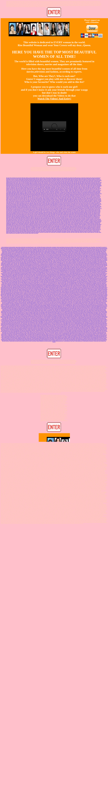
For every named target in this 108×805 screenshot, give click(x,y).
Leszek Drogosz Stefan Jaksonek (96, 301)
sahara (76, 222)
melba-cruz (62, 213)
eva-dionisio (84, 196)
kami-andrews (48, 204)
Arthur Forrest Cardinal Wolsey (96, 252)
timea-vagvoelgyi (89, 229)
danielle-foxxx (21, 192)
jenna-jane (57, 201)
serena (53, 224)
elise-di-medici (82, 195)
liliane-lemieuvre (69, 209)
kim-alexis (80, 205)
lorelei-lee (86, 210)
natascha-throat (23, 217)
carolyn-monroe (97, 186)
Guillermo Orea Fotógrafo (91, 280)
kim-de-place (8, 206)
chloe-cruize (96, 188)
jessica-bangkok (42, 202)
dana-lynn (82, 191)
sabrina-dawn (32, 222)
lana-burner (10, 208)
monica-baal (76, 215)
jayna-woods (8, 201)
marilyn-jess (27, 212)
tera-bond (92, 228)
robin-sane (81, 221)
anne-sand (79, 181)
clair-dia (38, 190)
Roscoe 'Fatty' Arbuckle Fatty (23, 323)
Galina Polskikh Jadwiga (48, 276)
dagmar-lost (67, 191)
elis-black (76, 195)
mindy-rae (95, 214)
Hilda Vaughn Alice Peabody (7, 287)
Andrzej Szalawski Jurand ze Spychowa (51, 250)
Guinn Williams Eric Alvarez (7, 281)
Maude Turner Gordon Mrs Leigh (55, 310)
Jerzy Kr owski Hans (65, 293)
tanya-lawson (43, 228)
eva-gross (87, 196)
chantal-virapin (84, 187)
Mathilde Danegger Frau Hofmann (11, 310)
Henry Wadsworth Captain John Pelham (56, 286)
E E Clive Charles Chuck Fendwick (6, 268)
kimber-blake (84, 205)
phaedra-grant (92, 219)
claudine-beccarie (82, 190)
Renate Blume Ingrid (19, 319)
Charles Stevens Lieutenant (41, 261)
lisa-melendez (30, 210)
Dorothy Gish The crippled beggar (26, 266)
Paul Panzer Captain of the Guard (63, 316)
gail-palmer (91, 197)
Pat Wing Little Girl (95, 315)
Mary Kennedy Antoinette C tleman (35, 309)
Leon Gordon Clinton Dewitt (45, 301)
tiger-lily (84, 229)
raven (72, 220)
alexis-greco (37, 178)
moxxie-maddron (48, 216)
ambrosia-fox (85, 179)
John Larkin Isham (55, 295)
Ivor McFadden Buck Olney (67, 289)
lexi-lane (50, 209)
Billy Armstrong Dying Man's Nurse (37, 255)
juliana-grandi (73, 203)
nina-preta (71, 218)
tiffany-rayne (62, 229)
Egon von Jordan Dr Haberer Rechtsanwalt (89, 269)
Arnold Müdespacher (60, 252)
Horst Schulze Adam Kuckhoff (99, 287)
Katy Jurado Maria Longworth (38, 299)
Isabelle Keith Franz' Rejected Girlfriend (56, 289)
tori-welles (48, 230)
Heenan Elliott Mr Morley (15, 284)
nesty (43, 217)
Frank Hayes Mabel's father (12, 275)
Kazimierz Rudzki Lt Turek (74, 299)
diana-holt (92, 193)
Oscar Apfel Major (34, 315)
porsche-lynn (13, 220)
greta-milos (10, 198)
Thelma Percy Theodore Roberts (36, 330)
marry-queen (69, 212)
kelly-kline (40, 205)
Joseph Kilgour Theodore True (40, 297)
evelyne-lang (11, 197)
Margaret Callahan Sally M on (73, 306)
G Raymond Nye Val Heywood (30, 276)
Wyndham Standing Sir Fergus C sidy (58, 340)
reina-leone (100, 220)
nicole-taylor (83, 217)
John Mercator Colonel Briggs (79, 295)
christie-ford (44, 189)
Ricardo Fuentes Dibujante (40, 319)
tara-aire (50, 228)
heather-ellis (45, 198)
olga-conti (91, 218)
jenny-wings (25, 202)
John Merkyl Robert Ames (88, 295)
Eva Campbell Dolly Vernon (94, 272)
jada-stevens (14, 200)
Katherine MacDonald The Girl (13, 299)
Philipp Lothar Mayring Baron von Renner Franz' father (30, 318)
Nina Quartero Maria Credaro (14, 314)
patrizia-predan (25, 219)
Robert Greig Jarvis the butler (15, 321)
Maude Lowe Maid (47, 310)
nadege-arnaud (62, 216)
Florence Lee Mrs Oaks (93, 273)
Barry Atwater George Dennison (24, 254)
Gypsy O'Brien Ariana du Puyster (102, 281)
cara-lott (28, 186)
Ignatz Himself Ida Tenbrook (85, 288)
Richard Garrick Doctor (93, 319)
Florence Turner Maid (101, 273)
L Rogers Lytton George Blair (74, 300)
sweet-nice (20, 227)
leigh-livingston (26, 209)
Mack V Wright (9, 305)
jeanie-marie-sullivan (34, 201)
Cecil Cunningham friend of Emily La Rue (95, 258)
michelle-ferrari (49, 214)
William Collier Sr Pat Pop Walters (81, 337)
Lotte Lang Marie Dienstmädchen (61, 303)
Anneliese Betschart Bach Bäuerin (49, 251)
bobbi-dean (79, 183)
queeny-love (36, 220)
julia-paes (77, 203)
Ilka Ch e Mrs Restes (94, 288)
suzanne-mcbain (93, 226)
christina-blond (57, 189)
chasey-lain (33, 188)
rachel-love (45, 220)
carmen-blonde (42, 186)
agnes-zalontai (69, 177)
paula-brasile (38, 219)
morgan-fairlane (38, 216)
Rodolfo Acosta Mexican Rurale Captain (47, 322)
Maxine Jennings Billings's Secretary (20, 311)
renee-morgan (23, 221)
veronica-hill (81, 231)
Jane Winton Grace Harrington (95, 291)
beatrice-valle (17, 183)
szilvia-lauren (69, 227)
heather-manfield (61, 198)
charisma (98, 187)
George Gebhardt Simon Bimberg (60, 277)
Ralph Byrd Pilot (56, 318)
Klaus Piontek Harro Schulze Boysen (52, 300)
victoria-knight (28, 232)
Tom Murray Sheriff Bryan (95, 331)
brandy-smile (19, 184)
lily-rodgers (85, 209)
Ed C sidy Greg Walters (49, 268)
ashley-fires (52, 182)
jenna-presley (61, 201)
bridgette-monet (49, 184)
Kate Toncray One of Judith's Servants (81, 298)
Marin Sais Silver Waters (81, 307)
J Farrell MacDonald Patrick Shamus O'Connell (79, 289)
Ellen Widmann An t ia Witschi (48, 270)
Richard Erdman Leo (86, 319)
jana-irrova (53, 200)
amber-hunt (54, 179)
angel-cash (62, 180)
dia (90, 193)
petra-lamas (82, 219)
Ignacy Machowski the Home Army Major (74, 288)
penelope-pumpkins (66, 219)
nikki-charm (21, 218)
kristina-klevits (15, 207)
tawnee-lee (70, 228)
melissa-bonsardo (72, 213)
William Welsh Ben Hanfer (45, 339)
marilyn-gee (23, 212)
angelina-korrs (96, 180)
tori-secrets (40, 230)
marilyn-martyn (31, 212)
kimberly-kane (94, 205)
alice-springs (59, 178)
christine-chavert (76, 189)
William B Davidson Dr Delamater (44, 337)
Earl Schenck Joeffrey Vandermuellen (28, 268)
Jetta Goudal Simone (91, 293)
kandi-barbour (61, 204)
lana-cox (13, 208)
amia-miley (89, 179)
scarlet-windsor (45, 224)
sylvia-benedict (32, 227)
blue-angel (71, 183)
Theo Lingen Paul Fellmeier (46, 330)
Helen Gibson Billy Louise (93, 284)
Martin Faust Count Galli (81, 308)
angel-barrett (58, 180)
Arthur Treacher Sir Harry (36, 253)
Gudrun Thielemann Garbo (82, 280)
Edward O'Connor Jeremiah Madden (42, 269)
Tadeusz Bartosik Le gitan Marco (94, 328)
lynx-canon (52, 211)
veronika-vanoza (95, 231)
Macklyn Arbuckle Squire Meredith (18, 305)
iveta (88, 199)
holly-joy (18, 199)
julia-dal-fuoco (68, 203)
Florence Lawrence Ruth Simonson (84, 273)
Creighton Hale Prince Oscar (52, 263)
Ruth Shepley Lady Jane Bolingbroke (9, 325)
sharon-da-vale (89, 224)
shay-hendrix (23, 225)
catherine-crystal (36, 187)
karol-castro (99, 204)
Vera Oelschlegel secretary (40, 333)
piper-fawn (99, 219)
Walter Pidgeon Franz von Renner (13, 335)
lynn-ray (44, 211)
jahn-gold (36, 200)
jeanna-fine (44, 201)
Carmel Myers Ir (68, 258)
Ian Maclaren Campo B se (43, 288)
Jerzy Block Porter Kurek (46, 293)
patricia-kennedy (14, 219)
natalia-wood (13, 217)
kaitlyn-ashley (39, 204)
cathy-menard (58, 187)
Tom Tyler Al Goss (103, 331)
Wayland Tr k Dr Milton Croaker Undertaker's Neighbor (72, 335)
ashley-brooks (44, 182)
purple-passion (32, 220)
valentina (25, 231)
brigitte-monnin (70, 184)
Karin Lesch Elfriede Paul (20, 298)
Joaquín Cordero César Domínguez (66, 294)
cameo (55, 185)
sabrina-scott (63, 222)
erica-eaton (42, 196)
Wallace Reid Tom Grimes (53, 334)
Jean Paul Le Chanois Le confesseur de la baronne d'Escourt (25, 293)
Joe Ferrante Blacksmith (84, 294)
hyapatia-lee (38, 199)
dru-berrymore (17, 195)
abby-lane (7, 177)
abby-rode (11, 177)
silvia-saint (94, 225)
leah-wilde (8, 209)
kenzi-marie (60, 205)
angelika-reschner (85, 180)
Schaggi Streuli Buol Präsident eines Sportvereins (38, 326)
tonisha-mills (32, 230)
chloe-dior (99, 188)
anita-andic (26, 181)
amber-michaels (67, 179)
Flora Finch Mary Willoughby (41, 273)
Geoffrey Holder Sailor (72, 276)
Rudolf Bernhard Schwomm (81, 323)
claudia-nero (67, 190)
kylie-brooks (56, 207)
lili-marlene (74, 209)
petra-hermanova (78, 219)
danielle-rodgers (27, 192)
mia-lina (32, 214)
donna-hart (84, 194)
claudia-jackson (50, 190)
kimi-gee (16, 206)
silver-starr (87, 225)
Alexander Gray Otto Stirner (58, 248)
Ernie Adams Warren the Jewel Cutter (19, 272)
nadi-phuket (85, 216)
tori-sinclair (44, 230)
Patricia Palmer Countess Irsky (9, 316)
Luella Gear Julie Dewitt (55, 304)
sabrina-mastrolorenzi (53, 222)
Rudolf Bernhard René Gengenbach (92, 323)
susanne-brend (80, 226)
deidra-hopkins (97, 192)
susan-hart (76, 226)
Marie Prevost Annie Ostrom (72, 307)
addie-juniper (23, 177)
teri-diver (16, 229)
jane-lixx (77, 200)
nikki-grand (25, 218)
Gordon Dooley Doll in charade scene (15, 280)
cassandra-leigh (12, 187)
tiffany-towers (76, 229)
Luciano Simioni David (23, 304)
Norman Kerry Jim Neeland (56, 314)
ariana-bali (28, 182)
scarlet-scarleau (40, 224)
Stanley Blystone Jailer (71, 327)
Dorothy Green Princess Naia (36, 266)
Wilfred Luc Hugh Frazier (69, 336)
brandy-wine (24, 184)
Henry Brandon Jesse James (6, 286)
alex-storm (48, 178)
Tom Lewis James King (60, 331)
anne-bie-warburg (67, 181)
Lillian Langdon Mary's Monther (59, 302)
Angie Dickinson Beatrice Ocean (63, 250)
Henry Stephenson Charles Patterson (35, 286)
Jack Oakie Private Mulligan (93, 290)
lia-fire (61, 209)
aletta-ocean (94, 177)
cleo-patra (94, 190)
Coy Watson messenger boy (43, 263)
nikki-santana (45, 218)
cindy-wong (29, 190)
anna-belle (42, 181)
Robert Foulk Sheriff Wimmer (95, 320)
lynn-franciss (37, 211)
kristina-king (11, 207)
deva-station (74, 193)
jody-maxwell (17, 203)
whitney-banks (77, 232)
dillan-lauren (37, 194)
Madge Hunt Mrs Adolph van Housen (73, 305)
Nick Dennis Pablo (80, 313)
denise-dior (48, 193)
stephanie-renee (45, 226)
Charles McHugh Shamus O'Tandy (61, 260)
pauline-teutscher (60, 219)
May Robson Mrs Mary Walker (38, 311)
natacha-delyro (8, 217)
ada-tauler (19, 177)
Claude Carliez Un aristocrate (6, 262)
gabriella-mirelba (77, 197)
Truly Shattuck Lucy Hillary (22, 332)
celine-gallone (71, 187)
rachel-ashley (40, 220)
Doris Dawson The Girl (94, 265)
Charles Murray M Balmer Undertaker (73, 260)
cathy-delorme (53, 187)
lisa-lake (26, 210)
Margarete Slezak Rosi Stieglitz (7, 307)
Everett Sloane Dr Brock (9, 273)
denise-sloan (52, 193)
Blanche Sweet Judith (89, 255)
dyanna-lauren (25, 195)
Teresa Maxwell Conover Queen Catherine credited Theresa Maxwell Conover (94, 329)
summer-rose (59, 226)
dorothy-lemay (97, 194)
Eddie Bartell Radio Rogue (67, 268)
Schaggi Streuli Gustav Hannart (51, 326)
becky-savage (22, 183)
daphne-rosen (43, 192)
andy (43, 180)
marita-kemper (55, 212)
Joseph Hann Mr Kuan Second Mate (30, 297)
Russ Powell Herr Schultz (38, 324)
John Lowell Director (71, 295)
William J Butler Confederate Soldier (58, 338)
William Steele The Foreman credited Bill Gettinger (33, 339)
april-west (20, 182)
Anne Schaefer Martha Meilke (30, 251)
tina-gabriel (9, 230)
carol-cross (66, 186)
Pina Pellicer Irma (42, 318)
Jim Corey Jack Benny (98, 293)
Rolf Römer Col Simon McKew (90, 322)
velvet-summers (64, 231)
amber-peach (73, 179)
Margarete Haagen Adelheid (95, 306)
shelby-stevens (44, 225)
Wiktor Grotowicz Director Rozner (51, 336)
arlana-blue (35, 182)
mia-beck (29, 214)
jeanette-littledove (27, 201)
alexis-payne (42, 178)
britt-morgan (92, 184)
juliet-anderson (14, 204)
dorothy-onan (8, 195)
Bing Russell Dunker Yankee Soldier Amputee (78, 255)
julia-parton (81, 203)
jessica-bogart (47, 202)
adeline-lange (38, 177)
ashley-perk (73, 182)
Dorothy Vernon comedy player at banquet (77, 266)
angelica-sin (80, 180)
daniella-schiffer (14, 192)
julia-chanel (64, 203)
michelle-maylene (65, 214)
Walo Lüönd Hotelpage (61, 334)
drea (11, 195)
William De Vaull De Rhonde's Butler (93, 337)
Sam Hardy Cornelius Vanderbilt (77, 325)
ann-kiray (92, 181)
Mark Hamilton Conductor (50, 308)
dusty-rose (21, 195)
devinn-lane (84, 193)
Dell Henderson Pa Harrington (62, 264)
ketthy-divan (68, 205)
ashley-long (60, 182)
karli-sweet (90, 204)
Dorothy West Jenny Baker (88, 266)
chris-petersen (24, 189)
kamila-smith (52, 204)
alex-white (51, 178)
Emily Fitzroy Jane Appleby (51, 271)
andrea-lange (37, 180)
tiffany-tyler (80, 229)
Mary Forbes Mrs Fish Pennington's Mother (14, 309)
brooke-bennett (98, 184)
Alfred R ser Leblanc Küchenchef (11, 249)
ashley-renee (77, 182)
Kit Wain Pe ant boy (17, 300)
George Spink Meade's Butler (65, 278)
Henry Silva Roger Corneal (25, 286)
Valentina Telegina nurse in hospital (21, 333)
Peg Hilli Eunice (16, 317)
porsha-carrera (17, 220)
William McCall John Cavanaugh (88, 338)
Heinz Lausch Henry (58, 284)
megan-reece (45, 213)
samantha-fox (87, 222)
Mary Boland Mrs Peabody (97, 308)
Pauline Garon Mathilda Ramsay (102, 316)
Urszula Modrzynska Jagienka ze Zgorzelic (9, 333)
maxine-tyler (24, 213)
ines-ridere (53, 199)
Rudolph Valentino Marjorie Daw (14, 324)
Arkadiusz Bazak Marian (34, 252)
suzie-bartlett (8, 227)
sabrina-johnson (41, 222)
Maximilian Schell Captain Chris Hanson (7, 311)
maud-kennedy (13, 213)
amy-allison (97, 179)
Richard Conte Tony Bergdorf (67, 319)
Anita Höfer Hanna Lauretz (82, 250)
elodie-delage (93, 195)
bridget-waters (60, 184)
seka (48, 224)
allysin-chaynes (97, 178)
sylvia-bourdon (38, 227)
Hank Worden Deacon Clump (48, 282)
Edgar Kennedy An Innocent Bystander (87, 268)
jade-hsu (20, 200)
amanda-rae (41, 179)
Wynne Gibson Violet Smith (68, 340)
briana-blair (40, 184)
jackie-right (96, 199)
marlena (59, 212)
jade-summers (28, 200)
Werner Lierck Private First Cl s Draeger (22, 336)
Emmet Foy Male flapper (61, 271)
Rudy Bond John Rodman (23, 324)
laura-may (47, 208)
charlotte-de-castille (23, 188)
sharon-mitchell (98, 224)
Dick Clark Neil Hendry (91, 264)
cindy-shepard (24, 190)
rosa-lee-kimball (90, 221)
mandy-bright (87, 211)
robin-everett (78, 221)
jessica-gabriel (62, 202)
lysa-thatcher (56, 211)
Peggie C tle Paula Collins (23, 317)
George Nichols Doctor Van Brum (36, 278)
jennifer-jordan (81, 201)
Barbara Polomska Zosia (102, 253)
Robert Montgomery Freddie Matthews (59, 321)
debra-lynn (93, 192)
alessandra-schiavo (89, 177)
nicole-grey (66, 217)
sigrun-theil (83, 225)
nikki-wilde (53, 218)
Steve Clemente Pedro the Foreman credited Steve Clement (11, 328)
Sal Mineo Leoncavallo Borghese (42, 325)
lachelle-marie (79, 207)
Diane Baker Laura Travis (82, 264)
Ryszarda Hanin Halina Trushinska (31, 325)
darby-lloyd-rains (48, 192)
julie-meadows (96, 203)
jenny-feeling (17, 202)
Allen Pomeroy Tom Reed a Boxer (73, 249)
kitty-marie (58, 206)
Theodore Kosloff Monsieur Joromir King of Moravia (59, 330)
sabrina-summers (68, 222)
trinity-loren (87, 230)
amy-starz (13, 180)
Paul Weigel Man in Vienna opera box (83, 316)
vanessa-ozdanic (54, 231)
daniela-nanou (90, 191)
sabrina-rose (59, 222)
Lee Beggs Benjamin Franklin (5, 301)
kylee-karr (48, 207)
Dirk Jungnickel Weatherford (27, 265)
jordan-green (40, 203)
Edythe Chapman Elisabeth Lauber (62, 269)
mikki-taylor (87, 214)
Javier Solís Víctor (30, 292)
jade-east (17, 200)
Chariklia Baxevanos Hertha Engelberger (21, 259)
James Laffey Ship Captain (40, 291)
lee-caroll (22, 209)
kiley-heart (76, 205)
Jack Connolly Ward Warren (50, 290)
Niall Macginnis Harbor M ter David (70, 313)
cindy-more (20, 190)
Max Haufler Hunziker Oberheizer (92, 310)
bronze (95, 184)
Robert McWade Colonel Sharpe (33, 321)
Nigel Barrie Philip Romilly (96, 313)
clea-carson (86, 190)
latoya (34, 208)
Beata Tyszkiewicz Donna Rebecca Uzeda (77, 254)
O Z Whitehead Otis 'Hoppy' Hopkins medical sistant (82, 314)
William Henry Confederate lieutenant (33, 338)
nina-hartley (67, 218)
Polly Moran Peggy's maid (49, 318)
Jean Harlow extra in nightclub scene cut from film (41, 292)
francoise (65, 197)
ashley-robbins (81, 182)
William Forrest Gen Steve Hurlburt (11, 338)
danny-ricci (31, 192)
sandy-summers (61, 223)
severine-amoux (60, 224)
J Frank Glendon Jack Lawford (92, 289)
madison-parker (65, 211)
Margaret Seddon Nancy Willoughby (84, 306)
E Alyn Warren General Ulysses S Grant (100, 267)
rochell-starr (86, 221)
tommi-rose (28, 230)
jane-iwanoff (70, 200)
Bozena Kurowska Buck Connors (101, 256)
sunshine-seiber (72, 226)
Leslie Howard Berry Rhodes (77, 301)
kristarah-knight (91, 206)
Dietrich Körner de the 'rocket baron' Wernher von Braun (13, 265)
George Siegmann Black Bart (55, 278)
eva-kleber (91, 196)
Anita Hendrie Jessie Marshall (73, 250)
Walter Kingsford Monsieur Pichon (90, 334)
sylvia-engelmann (47, 227)
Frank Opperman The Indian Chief (51, 275)
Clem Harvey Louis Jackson (44, 262)
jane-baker (61, 200)
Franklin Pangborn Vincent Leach (96, 275)
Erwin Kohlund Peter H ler (41, 272)
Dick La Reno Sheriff (98, 264)
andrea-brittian (32, 180)
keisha (11, 205)
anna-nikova (49, 181)
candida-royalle (89, 185)
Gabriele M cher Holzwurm (39, 276)
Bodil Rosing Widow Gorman (43, 256)
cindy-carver (11, 190)
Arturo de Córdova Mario (64, 253)
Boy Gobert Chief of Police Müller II (83, 256)
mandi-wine (82, 211)
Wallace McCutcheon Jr (45, 334)
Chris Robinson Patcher (95, 261)
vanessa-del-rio (43, 231)
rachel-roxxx (52, 220)
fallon (28, 197)
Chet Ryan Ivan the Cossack (66, 261)
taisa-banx (78, 227)
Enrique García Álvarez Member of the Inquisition (73, 271)
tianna (44, 229)
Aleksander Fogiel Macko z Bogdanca (15, 248)
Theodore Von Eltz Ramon (72, 330)
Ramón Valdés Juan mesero (99, 318)
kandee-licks (57, 204)
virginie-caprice (52, 232)
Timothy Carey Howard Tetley (34, 331)
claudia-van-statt (71, 190)
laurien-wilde (87, 208)
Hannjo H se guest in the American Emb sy (60, 282)
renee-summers (32, 221)
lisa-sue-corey (35, 210)
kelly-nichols (44, 205)
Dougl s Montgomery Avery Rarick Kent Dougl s (56, 267)
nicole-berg (53, 217)
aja (80, 177)
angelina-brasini (91, 180)
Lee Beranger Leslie (14, 301)
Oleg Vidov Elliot (93, 314)
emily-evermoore (16, 196)
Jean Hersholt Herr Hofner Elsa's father (56, 292)
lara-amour (20, 208)
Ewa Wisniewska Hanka (24, 273)
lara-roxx (23, 208)
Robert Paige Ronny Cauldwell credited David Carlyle (74, 321)
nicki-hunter (46, 217)
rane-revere (69, 220)
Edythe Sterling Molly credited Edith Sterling (75, 269)
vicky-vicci (15, 232)
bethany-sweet (41, 183)
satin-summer (26, 224)
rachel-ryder (60, 220)
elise (78, 195)
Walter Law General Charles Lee (101, 334)
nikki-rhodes (41, 218)
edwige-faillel (42, 195)
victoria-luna (33, 232)
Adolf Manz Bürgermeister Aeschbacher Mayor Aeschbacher (46, 247)
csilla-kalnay (30, 191)
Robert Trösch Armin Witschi (95, 321)
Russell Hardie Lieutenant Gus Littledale (49, 324)
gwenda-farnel (19, 198)
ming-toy (98, 214)
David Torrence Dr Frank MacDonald (26, 264)
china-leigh (87, 188)
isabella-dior (61, 199)
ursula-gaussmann (12, 231)
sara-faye (72, 223)
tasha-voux (53, 228)
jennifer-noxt (91, 201)
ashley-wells (91, 182)
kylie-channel (60, 207)
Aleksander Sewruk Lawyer (25, 248)
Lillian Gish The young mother (49, 302)
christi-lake (48, 189)
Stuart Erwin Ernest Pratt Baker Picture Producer (41, 328)
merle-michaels (21, 214)
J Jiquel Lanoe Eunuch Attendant (6, 290)
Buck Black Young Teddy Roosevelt (36, 257)
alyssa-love (12, 179)
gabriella (73, 197)
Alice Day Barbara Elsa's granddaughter (30, 249)
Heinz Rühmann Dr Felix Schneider (67, 284)
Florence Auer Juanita (49, 273)
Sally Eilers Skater (51, 325)
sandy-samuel (53, 223)
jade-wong (32, 200)
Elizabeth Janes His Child (39, 270)
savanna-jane (35, 224)
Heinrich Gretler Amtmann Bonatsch (25, 284)
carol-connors (62, 186)
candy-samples (20, 186)
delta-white (30, 193)
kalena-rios (43, 204)
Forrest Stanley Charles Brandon (12, 274)
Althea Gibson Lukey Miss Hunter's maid (86, 249)
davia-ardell (61, 192)
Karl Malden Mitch (49, 298)
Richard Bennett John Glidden (49, 319)
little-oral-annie (43, 210)
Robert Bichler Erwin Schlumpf (38, 320)
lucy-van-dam (28, 211)
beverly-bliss (46, 183)
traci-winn (63, 230)
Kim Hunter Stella (11, 300)
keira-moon (8, 205)
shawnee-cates (18, 225)
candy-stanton (25, 186)
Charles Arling (30, 259)
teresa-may (8, 229)
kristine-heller (25, 207)
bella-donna (37, 183)
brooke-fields (8, 185)
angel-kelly (11, 181)
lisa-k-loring (23, 210)
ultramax (7, 231)
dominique (67, 194)
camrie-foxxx (78, 185)
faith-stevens (25, 197)
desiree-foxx (62, 193)
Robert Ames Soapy (29, 320)
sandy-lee (40, 223)
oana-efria (74, 218)
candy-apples (8, 186)
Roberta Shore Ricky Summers (19, 322)
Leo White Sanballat (30, 301)
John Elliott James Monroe (39, 295)
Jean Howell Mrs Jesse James (67, 292)
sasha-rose (17, 224)
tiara (46, 229)
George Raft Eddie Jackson (46, 278)
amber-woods (81, 179)
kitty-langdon (50, 206)
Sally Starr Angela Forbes (58, 325)
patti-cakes (30, 219)
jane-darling (65, 200)
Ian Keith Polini (36, 288)
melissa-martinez (88, 213)
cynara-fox (37, 191)
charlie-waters (17, 188)
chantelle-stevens (94, 187)
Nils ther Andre (7, 314)
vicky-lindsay (11, 232)
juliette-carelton (23, 204)
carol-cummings (70, 186)
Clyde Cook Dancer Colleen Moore (71, 262)
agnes (62, 177)
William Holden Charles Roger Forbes (45, 338)
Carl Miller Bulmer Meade (37, 258)
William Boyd (52, 337)
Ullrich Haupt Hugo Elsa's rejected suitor (89, 332)
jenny (14, 202)
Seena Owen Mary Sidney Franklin (78, 326)
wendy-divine (72, 232)
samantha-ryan (92, 222)
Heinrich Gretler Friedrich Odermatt (37, 284)
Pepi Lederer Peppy (39, 317)
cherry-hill (65, 188)
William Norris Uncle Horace (98, 338)
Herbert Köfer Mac (85, 286)
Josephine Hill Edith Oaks (82, 297)
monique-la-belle (33, 216)
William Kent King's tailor (68, 338)
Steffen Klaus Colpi (78, 327)
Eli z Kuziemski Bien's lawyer (14, 270)
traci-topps (59, 230)
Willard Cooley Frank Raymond (95, 336)
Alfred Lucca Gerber (74, 248)
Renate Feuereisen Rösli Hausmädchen (29, 319)
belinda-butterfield (32, 183)
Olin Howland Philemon (100, 314)
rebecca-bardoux (81, 220)
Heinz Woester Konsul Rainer (78, 284)
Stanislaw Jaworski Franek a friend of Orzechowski (59, 327)
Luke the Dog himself (76, 304)
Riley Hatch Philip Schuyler (12, 320)
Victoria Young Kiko (88, 333)
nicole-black (62, 217)
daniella (10, 192)
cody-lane (97, 190)
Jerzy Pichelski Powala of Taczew (74, 293)
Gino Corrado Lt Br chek (76, 279)
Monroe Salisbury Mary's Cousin (59, 312)
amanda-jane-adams (36, 179)
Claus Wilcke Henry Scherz (35, 262)
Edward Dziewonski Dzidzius (16, 269)
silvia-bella (91, 225)
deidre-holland (8, 193)
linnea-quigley (10, 210)
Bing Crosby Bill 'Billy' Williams (65, 255)
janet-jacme (81, 200)
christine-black (71, 189)
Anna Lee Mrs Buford (96, 250)
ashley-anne (40, 182)
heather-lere (53, 198)
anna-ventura (58, 181)
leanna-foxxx (19, 209)
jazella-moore (12, 201)
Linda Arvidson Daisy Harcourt (93, 302)
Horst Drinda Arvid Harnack (82, 287)
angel (45, 180)
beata (9, 183)
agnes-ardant (65, 177)
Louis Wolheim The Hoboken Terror (79, 303)
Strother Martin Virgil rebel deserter (27, 328)
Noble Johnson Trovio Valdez (31, 314)
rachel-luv (48, 220)
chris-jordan (20, 189)
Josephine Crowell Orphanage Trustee (71, 297)
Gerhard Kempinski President (6, 279)
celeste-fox (66, 187)
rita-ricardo (56, 221)
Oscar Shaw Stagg (40, 315)
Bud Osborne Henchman (53, 257)
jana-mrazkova (57, 200)
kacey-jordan (29, 204)
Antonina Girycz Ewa (11, 252)
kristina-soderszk (20, 207)
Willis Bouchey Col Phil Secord (55, 339)
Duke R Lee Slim (91, 267)
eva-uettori (97, 196)
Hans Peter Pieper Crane (100, 282)
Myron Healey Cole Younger (98, 312)
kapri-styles (65, 204)
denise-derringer (43, 193)
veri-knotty (68, 231)
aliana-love (55, 178)
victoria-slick (42, 232)
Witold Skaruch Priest (4, 340)
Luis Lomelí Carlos (62, 304)
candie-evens (94, 185)
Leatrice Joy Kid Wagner (103, 300)
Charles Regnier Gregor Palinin (102, 260)
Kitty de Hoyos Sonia (33, 300)
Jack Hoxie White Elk (64, 290)
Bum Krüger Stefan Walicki (82, 257)
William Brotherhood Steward (59, 337)
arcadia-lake (24, 182)
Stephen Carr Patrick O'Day (86, 327)
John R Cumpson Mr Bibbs (19, 296)
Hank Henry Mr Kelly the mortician (29, 282)
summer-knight (54, 226)
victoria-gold (24, 232)
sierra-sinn (76, 225)
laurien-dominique (82, 208)
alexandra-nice (98, 177)
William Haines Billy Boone (22, 338)
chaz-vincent (43, 188)
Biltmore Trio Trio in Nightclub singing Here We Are (51, 255)
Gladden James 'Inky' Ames (85, 279)
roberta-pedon (65, 221)
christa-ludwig (39, 189)
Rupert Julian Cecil (31, 324)
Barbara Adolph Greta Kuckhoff (80, 253)
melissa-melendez (94, 213)
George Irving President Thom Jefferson (90, 277)
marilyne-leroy (18, 212)
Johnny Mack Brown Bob (66, 296)
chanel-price (80, 187)
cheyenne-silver (80, 188)
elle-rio (89, 195)
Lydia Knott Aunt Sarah (83, 304)
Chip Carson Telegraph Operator (86, 261)
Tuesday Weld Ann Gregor (31, 332)
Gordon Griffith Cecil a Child (26, 280)
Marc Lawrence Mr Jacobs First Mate (25, 306)
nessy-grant (40, 217)
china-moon (91, 188)
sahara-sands (79, 222)
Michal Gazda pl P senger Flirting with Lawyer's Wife (89, 311)
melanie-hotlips (53, 213)
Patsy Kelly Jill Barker (17, 316)
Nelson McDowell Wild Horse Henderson (57, 313)
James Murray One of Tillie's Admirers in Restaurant (60, 291)
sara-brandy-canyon (67, 223)
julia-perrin (85, 203)
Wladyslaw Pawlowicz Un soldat (14, 340)
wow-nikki (96, 232)
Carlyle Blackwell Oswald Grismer (60, 258)
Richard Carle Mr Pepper (58, 319)
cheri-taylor (61, 188)
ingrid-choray (57, 199)
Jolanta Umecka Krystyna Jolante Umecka (77, 296)
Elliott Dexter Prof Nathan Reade (59, 270)
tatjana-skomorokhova (64, 228)
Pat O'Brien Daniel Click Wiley (87, 315)
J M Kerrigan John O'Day (42, 290)
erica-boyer (38, 196)
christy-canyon (92, 189)
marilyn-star (36, 212)
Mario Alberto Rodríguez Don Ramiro (98, 307)
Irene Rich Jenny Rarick (29, 289)
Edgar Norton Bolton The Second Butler (100, 268)
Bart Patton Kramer (33, 254)
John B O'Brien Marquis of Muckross (13, 295)
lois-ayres (63, 210)
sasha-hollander (8, 224)
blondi (69, 183)
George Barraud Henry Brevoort (81, 276)
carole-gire (80, 186)
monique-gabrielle (27, 216)
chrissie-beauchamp (30, 189)
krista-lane (77, 206)
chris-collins (16, 189)
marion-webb (46, 212)
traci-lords (56, 230)
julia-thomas (92, 203)
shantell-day (85, 224)
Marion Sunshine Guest (23, 308)
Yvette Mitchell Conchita (85, 340)
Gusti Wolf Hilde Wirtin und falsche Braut (68, 281)
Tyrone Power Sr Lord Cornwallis (63, 332)
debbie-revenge (75, 192)
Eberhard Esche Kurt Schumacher (39, 268)
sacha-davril (73, 222)
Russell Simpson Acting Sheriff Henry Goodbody (76, 324)
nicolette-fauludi (88, 217)
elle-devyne (86, 195)
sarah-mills (89, 223)
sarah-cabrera (80, 223)
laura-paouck (56, 208)
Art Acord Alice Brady (68, 252)
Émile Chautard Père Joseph (42, 271)
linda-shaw (93, 209)
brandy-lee (15, 184)
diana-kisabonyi (96, 193)
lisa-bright (14, 210)
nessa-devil (36, 217)
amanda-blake (26, 179)
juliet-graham (19, 204)
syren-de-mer (57, 227)
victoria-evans (19, 232)
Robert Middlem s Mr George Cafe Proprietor (45, 321)
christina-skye (66, 189)
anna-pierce (53, 181)
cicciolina (96, 189)
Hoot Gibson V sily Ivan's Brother (64, 287)
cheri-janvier (58, 188)
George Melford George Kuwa (18, 278)
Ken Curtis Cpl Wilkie (101, 299)
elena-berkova (56, 195)
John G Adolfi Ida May (48, 295)
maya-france (32, 213)
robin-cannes (73, 221)
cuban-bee (33, 191)
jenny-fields (21, 202)
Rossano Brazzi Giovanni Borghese (44, 323)
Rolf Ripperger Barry (81, 322)
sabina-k (21, 222)
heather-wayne (77, 198)
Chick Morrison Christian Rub (76, 261)
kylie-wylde (68, 207)
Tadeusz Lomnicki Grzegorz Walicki (46, 329)
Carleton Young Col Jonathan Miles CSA (47, 258)
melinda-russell (66, 213)
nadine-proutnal (75, 216)
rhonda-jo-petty (41, 221)
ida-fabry (41, 199)
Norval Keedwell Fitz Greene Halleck (67, 314)
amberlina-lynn (58, 179)
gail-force (87, 197)
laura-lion (44, 208)
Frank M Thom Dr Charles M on (30, 275)
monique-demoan (21, 216)
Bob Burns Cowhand (96, 255)
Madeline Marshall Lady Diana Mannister (50, 305)
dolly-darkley (63, 194)
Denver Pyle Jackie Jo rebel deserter (72, 264)
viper (49, 232)
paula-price (50, 219)
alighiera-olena (80, 178)
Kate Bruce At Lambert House (64, 298)
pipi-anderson (8, 220)
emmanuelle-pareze (30, 196)
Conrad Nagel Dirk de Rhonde (82, 262)
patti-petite (33, 219)
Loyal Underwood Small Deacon (14, 304)
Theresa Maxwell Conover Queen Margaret (84, 330)
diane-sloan (24, 194)
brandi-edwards (95, 183)
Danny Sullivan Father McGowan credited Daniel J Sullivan (83, 263)
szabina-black (64, 227)
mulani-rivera (54, 216)
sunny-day (63, 226)
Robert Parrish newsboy (87, 321)
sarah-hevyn (85, 223)
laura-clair (37, 208)
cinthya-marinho (33, 190)
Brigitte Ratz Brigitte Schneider (25, 257)
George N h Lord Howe (27, 278)
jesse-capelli (38, 202)
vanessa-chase (38, 231)
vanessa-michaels (48, 231)
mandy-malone (91, 211)
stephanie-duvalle (35, 226)
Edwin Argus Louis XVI (52, 269)
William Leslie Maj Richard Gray (77, 338)
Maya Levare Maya (52, 311)
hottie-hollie (34, 199)
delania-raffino (13, 193)
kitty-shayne (62, 206)
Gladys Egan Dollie (93, 279)
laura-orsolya (51, 208)
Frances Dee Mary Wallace (31, 274)
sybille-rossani (28, 227)
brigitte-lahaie (65, 184)
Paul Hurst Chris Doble (42, 316)
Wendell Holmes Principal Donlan (99, 335)
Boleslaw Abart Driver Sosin (72, 256)
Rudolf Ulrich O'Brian (4, 324)
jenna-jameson (53, 201)
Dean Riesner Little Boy (53, 264)
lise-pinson (39, 210)
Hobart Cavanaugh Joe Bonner (43, 287)
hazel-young (36, 198)
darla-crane (53, 192)
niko (56, 218)
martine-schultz (79, 212)
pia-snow (95, 219)
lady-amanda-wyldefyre (89, 207)
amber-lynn (63, 179)
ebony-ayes (29, 195)
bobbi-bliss (75, 183)
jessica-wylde (79, 202)
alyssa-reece (17, 179)
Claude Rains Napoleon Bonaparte (25, 262)
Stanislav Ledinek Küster (23, 327)
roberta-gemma (60, 221)
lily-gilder (77, 209)
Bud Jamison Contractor (45, 257)
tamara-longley (89, 227)
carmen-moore (53, 186)
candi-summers (99, 185)
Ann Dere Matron (90, 250)
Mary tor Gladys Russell (89, 308)
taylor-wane (81, 228)
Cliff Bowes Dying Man (53, 262)
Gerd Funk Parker (92, 278)
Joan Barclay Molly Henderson (48, 294)
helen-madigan (86, 198)
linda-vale (96, 209)
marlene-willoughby (63, 212)
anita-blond (30, 181)
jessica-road (75, 202)
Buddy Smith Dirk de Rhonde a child (72, 257)
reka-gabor (8, 221)
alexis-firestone (32, 178)
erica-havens (46, 196)
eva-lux (94, 196)
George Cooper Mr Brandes (10, 277)
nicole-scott (79, 217)
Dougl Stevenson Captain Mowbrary (32, 267)
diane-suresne (29, 194)
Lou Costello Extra (70, 303)
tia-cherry (41, 229)
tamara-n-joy (94, 227)
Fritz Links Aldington (6, 276)
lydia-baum (33, 211)
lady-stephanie (95, 207)
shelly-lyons (53, 225)
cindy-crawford (15, 190)
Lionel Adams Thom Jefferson (10, 303)
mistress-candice (46, 215)
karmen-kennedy (94, 204)
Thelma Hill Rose (28, 330)
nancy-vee (98, 216)
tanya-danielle (31, 228)
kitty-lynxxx (54, 206)
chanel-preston (75, 187)
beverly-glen (51, 183)
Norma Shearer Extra (39, 314)
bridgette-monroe (55, 184)
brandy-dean (11, 184)
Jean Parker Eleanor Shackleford (77, 292)
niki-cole (10, 218)
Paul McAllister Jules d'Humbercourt (52, 316)
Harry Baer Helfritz (23, 283)
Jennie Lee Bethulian (38, 293)
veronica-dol (73, 231)
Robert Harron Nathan (23, 321)
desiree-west (70, 193)
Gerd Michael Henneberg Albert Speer (101, 278)
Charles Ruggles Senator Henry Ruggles (30, 261)
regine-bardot (91, 220)
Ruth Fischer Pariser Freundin (97, 324)
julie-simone (10, 204)
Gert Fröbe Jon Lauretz (21, 279)
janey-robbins (85, 200)
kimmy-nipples (31, 206)
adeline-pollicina (42, 177)
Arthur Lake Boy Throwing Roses (17, 253)
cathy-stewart (63, 187)
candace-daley (83, 185)
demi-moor (34, 193)
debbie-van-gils (80, 192)
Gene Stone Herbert (65, 276)
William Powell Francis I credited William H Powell (16, 339)
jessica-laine (67, 202)
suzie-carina (12, 227)
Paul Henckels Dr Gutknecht (33, 316)
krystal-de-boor (40, 207)
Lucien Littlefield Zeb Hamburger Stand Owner (35, 304)
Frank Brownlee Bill (78, 274)
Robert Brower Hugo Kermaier (67, 320)
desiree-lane (66, 193)
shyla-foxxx (69, 225)
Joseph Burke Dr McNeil (103, 296)
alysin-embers (8, 179)
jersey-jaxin (29, 202)
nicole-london (70, 217)
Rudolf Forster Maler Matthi (102, 323)
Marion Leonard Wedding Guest (14, 308)
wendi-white (68, 232)
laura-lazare (41, 208)
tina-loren (13, 230)
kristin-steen (30, 207)
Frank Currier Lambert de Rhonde (96, 274)
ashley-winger (95, 182)
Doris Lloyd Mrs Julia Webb (102, 265)
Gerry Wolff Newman (14, 279)
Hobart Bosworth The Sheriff (33, 287)
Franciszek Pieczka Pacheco (70, 274)
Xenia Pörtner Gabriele (77, 340)
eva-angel (80, 196)
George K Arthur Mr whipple (101, 277)
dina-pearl (48, 194)
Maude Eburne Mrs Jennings (39, 310)
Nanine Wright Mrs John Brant (12, 313)
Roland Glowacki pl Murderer (73, 322)
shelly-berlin (49, 225)
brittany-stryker (83, 184)
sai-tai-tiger (83, 222)
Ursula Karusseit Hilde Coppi (101, 332)
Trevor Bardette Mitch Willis (13, 332)
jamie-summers (48, 200)
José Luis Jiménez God (95, 296)
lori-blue (7, 211)
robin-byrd (69, 221)
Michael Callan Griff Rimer (60, 311)
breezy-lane (32, 184)
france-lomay (57, 197)
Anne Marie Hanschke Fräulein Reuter (85, 251)
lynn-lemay (41, 211)
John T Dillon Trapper (27, 296)
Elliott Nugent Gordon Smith (68, 270)
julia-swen (88, 203)
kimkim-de (19, 206)
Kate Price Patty (71, 298)
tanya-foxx (39, 228)
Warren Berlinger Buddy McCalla (46, 335)
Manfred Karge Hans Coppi (14, 306)
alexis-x (45, 178)
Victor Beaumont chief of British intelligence (69, 333)
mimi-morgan (91, 214)
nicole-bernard (58, 217)
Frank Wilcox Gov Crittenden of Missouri (83, 275)
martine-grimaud (74, 212)
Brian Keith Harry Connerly (14, 257)
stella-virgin (30, 226)
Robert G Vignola (103, 320)
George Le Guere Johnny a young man (7, 278)
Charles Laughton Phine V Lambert (50, 260)
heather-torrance (72, 198)
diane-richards (20, 194)
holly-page (22, 199)
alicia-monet (68, 178)
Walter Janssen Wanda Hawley (80, 334)
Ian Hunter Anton (30, 288)
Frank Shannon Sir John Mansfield (71, 275)
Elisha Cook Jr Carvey (31, 270)
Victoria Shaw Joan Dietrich (80, 333)
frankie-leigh (69, 197)
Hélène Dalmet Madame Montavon (54, 285)
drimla (13, 195)
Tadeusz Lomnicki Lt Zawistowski (58, 329)
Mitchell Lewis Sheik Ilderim (40, 312)
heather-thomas (66, 198)
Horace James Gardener (74, 287)
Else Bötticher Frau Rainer (96, 270)
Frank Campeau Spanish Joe (86, 274)
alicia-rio (72, 178)
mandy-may (96, 211)
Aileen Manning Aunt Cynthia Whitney (89, 247)
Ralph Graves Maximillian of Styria (72, 318)
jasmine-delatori (89, 200)
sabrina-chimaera (27, 222)
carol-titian (88, 186)
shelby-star (40, 225)
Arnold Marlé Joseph (54, 252)
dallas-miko (75, 191)
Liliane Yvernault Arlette (22, 302)
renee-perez (28, 221)
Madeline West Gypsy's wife (62, 305)
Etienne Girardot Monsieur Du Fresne (58, 272)
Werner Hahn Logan (13, 336)
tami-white (8, 228)
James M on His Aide (48, 291)
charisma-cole (8, 188)
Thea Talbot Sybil (22, 330)
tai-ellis (72, 227)
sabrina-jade (37, 222)
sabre (23, 222)
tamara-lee (85, 227)
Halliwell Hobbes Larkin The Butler (17, 282)
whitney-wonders (87, 232)
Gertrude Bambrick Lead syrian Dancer (32, 279)
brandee (92, 183)
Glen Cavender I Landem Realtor (101, 279)
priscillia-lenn (27, 220)
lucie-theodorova (23, 211)
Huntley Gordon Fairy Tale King (22, 288)
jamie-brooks (40, 200)
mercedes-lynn (16, 214)
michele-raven (40, 214)
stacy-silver (10, 226)
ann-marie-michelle (97, 181)
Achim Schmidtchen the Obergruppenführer (8, 247)
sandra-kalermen (32, 223)
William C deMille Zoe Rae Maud (69, 337)
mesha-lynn (26, 214)
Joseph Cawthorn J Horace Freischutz (7, 297)
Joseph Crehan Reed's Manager (19, 297)
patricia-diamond (9, 219)
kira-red (42, 206)
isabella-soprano (66, 199)
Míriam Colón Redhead (17, 312)
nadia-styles (66, 216)
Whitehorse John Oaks (42, 336)
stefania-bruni (25, 226)
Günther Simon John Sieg (17, 281)
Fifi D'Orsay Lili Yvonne (32, 273)
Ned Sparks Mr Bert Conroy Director (45, 313)
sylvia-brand (43, 227)
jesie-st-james (33, 202)
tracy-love (70, 230)
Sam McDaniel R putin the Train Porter (88, 325)
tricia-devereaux (79, 230)
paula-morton (46, 219)
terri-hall (26, 229)
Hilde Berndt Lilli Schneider (17, 287)
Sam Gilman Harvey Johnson (66, 325)
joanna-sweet (13, 203)
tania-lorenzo (23, 228)
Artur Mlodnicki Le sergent (55, 253)
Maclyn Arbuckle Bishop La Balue (29, 305)
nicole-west (92, 217)
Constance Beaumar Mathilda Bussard (93, 262)
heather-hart (49, 198)
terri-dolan (23, 229)
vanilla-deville (59, 231)
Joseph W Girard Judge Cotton (60, 297)
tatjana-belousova (58, 228)
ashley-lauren (56, 182)
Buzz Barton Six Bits (103, 257)
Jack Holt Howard (58, 290)
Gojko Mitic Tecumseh (5, 280)
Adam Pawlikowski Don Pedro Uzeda (22, 247)
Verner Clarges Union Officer (49, 333)
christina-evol (62, 189)
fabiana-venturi (20, 197)
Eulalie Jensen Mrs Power (76, 272)
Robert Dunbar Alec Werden (86, 320)
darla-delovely (57, 192)
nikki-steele (49, 218)
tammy (11, 228)
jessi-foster (83, 202)
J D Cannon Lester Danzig (33, 290)
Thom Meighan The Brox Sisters (8, 331)
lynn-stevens (48, 211)
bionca (59, 183)
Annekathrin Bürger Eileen (40, 251)
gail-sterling (95, 197)
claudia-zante (76, 190)
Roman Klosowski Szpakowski (6, 323)
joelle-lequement (22, 203)
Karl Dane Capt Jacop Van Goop (29, 298)
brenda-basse (36, 184)
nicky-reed (50, 217)
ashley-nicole (69, 182)
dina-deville (41, 194)
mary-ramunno (94, 212)
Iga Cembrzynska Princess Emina (52, 288)
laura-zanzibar (60, 208)
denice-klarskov (38, 193)
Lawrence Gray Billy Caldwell (94, 300)
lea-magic (11, 209)
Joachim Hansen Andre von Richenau (37, 294)
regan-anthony (86, 220)
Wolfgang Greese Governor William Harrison (37, 340)
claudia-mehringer (62, 190)
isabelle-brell (75, 199)
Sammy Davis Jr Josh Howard (100, 325)
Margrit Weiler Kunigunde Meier (43, 307)
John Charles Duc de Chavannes (24, 295)
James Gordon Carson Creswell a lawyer (18, 291)
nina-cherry (59, 218)
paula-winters (55, 219)
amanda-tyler (50, 179)
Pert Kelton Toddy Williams (57, 317)
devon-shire (88, 193)
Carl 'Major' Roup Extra (29, 258)
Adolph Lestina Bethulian (60, 247)
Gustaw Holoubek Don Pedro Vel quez (55, 281)
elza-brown (8, 196)
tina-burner (97, 229)
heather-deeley (40, 198)
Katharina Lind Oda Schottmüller (92, 298)
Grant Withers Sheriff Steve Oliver (49, 280)
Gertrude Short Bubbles (50, 279)
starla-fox (17, 226)
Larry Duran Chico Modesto (84, 300)
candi (86, 185)
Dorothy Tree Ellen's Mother (65, 266)
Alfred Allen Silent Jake (67, 248)
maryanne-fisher (84, 212)
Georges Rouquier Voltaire (84, 278)
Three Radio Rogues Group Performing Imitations (21, 331)
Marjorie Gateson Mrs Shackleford (32, 308)
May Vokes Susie (46, 311)
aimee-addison (74, 177)
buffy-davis (27, 185)
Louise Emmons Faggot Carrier (99, 303)
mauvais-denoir (18, 213)
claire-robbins (41, 190)
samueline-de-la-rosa (15, 223)
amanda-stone (46, 179)
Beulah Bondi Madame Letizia (11, 255)
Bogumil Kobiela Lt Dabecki (52, 256)
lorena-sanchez (94, 210)
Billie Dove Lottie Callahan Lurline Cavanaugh (23, 255)
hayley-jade (32, 198)
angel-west (18, 181)
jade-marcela (24, 200)
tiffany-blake (49, 229)
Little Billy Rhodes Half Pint (31, 303)
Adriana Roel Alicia (80, 247)
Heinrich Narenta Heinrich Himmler (49, 284)
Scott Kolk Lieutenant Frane (60, 326)
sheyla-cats (61, 225)
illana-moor (49, 199)
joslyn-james (60, 203)
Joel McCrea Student (100, 294)
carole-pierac (84, 186)
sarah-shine (92, 223)
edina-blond (33, 195)
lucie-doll (19, 211)
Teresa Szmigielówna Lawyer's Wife (7, 330)
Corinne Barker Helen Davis (24, 263)
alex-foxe (19, 178)
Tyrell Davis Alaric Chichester (53, 332)
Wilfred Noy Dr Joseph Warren (78, 336)
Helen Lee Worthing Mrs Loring (9, 285)
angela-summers (53, 180)
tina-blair (94, 229)
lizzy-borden (55, 210)
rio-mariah (52, 221)
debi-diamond (85, 192)
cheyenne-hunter (74, 188)
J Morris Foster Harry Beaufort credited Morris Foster (20, 290)
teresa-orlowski (12, 229)
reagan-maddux (75, 220)
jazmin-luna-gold (18, 201)
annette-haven (83, 181)
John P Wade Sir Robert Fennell (98, 295)
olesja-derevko (83, 218)
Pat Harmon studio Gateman (77, 315)
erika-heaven (65, 196)
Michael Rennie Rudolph (76, 311)
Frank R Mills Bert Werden (61, 275)
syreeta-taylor (53, 227)
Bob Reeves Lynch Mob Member (9, 256)
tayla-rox (77, 228)
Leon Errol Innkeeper (37, 301)
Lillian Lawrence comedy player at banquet (72, 302)
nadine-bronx (71, 216)
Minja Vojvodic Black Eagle (9, 312)
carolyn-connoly (92, 186)
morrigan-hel (44, 216)
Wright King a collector (48, 340)
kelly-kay (36, 205)
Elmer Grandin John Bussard (78, 270)
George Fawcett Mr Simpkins (27, 277)
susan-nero (84, 226)
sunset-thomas (67, 226)
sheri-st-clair (57, 225)
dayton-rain (65, 192)
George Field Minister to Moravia (37, 277)
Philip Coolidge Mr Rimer (16, 318)
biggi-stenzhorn (55, 183)
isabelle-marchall (80, 199)
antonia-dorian (8, 182)
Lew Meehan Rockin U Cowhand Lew (12, 302)
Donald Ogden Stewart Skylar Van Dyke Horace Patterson (73, 265)
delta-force (26, 193)
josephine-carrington (54, 203)
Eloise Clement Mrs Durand (87, 270)
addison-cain (28, 177)
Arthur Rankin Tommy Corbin (27, 253)
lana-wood (16, 208)
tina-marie (16, 230)
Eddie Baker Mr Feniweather (57, 268)
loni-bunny (75, 210)
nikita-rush (17, 218)
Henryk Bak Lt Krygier (67, 286)
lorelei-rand (90, 210)
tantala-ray (27, 228)
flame (43, 197)
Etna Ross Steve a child (68, 272)
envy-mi (35, 196)
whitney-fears (82, 232)
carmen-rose (58, 186)
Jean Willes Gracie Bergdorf (86, 292)
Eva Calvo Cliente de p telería (85, 272)
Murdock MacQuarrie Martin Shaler (79, 312)
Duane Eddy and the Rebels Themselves (81, 267)
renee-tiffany (37, 221)
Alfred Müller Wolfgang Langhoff (83, 248)
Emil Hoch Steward (22, 271)
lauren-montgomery (75, 208)
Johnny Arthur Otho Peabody (47, 296)
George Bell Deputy (90, 276)
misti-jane (41, 215)
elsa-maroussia (97, 195)
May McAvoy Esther (29, 311)
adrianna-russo (58, 177)
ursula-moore (17, 231)
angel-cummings (70, 180)
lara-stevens (27, 208)
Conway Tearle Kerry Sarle (15, 263)
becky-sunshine (26, 183)
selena (51, 224)
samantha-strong (8, 223)
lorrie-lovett (11, 211)
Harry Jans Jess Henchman (86, 283)
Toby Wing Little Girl (43, 331)
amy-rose (10, 180)
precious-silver (22, 220)
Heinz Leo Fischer (86, 284)
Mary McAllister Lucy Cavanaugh (47, 309)
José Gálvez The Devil (87, 296)
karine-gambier (80, 204)
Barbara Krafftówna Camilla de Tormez (92, 253)
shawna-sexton (13, 225)
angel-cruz (66, 180)
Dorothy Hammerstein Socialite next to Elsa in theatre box (51, 266)
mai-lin (79, 211)
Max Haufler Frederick (83, 310)
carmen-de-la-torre (48, 186)
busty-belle (43, 185)
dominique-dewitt (72, 194)
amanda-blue (31, 179)
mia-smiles (35, 214)
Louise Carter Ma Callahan (89, 303)
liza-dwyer (47, 210)
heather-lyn (56, 198)
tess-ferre (29, 229)
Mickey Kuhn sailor (101, 311)
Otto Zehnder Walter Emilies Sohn (58, 315)
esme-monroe (73, 196)
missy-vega (38, 215)
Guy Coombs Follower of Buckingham (81, 281)
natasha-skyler (28, 217)
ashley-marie (65, 182)
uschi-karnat (22, 231)
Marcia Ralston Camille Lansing (47, 306)
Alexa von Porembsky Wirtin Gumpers (36, 248)
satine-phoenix (21, 224)
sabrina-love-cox (46, 222)
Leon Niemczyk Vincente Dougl (55, 301)
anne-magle (76, 181)
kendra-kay (56, 205)
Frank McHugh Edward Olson (40, 275)
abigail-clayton (15, 177)
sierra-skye (79, 225)
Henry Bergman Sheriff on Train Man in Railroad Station (98, 285)
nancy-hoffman (93, 216)
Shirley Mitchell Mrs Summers (89, 326)
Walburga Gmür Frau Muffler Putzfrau (35, 334)
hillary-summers (8, 199)
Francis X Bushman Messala (61, 274)
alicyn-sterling (76, 178)
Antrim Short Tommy (26, 252)
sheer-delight (36, 225)
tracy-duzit (66, 230)
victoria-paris (37, 232)
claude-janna (46, 190)
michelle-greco (54, 214)
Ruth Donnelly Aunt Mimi (88, 324)
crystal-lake (18, 191)
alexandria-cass (8, 178)
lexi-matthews (54, 209)
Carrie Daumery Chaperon (84, 258)
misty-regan (63, 215)
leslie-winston (38, 209)
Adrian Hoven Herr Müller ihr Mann (71, 247)
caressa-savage (32, 186)
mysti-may (58, 216)
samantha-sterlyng (97, 222)
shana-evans (65, 224)
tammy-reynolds (18, 228)
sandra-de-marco (26, 223)
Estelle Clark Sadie (49, 272)
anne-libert (72, 181)
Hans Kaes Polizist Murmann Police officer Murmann (75, 282)
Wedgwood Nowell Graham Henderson (87, 335)
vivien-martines (63, 232)
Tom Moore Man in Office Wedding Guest (84, 331)
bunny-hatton (39, 185)
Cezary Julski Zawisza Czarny (10, 259)
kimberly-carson (88, 205)
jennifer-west (10, 202)
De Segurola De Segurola (36, 264)
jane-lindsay (74, 200)
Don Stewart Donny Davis (45, 265)
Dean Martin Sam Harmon (44, 264)
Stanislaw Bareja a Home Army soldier (34, 327)
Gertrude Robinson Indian (42, 279)
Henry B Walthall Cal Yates (84, 285)
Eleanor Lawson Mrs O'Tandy (101, 269)
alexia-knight (24, 178)
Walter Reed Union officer (23, 335)
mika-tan (83, 214)
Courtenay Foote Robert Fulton (34, 263)
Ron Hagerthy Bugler (14, 323)
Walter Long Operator (4, 335)
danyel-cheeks (35, 192)
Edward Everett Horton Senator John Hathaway (29, 269)
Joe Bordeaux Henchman (76, 294)
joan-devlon (98, 202)
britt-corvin (88, 184)
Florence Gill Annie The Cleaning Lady (59, 273)
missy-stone (34, 215)
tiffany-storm (71, 229)
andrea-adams (27, 180)
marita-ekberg (50, 212)
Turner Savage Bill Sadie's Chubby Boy (42, 332)
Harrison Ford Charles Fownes (15, 283)
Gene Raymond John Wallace (57, 276)
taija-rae (75, 227)
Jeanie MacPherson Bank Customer (9, 293)
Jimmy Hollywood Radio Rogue (17, 294)
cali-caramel (47, 185)
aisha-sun (78, 177)
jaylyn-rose (99, 200)
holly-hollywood (14, 199)
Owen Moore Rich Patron (68, 315)
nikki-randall (37, 218)
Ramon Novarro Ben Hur (91, 318)
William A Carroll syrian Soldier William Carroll (31, 337)
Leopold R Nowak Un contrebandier (66, 301)
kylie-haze (64, 207)
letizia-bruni (47, 209)
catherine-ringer (41, 187)
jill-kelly (89, 202)
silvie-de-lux (99, 225)
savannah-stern (30, 224)
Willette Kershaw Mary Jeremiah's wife (16, 337)
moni (73, 215)
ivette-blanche (91, 199)
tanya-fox (35, 228)
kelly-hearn (33, 205)
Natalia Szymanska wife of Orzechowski (23, 313)
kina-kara (35, 206)
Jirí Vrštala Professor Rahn (26, 294)
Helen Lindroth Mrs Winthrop (19, 285)
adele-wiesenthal (32, 177)
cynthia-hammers (57, 191)
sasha (99, 223)
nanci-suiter (89, 216)
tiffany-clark (53, 229)
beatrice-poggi (12, 183)
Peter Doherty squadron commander (79, 317)
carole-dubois (76, 186)
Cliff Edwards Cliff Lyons (61, 262)
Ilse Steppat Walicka (100, 288)
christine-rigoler (86, 189)
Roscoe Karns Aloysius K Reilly (33, 323)
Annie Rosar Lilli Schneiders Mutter (97, 251)
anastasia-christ (17, 180)
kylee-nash (52, 207)
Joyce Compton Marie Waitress (91, 297)
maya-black (28, 213)
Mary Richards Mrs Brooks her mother (65, 309)
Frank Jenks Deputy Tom (21, 275)
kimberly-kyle (98, 205)
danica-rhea (86, 191)
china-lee (84, 188)
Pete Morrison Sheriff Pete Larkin (67, 317)
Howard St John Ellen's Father (12, 288)
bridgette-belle (44, 184)
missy (26, 215)
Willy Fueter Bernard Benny (71, 339)
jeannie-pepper (48, 201)
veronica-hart (77, 231)
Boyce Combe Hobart (92, 256)
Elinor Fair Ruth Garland (23, 270)
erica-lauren (54, 196)
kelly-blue (25, 205)
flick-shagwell (47, 197)
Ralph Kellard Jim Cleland (82, 318)
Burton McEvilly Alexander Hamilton (94, 257)
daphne (39, 192)
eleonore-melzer (67, 195)
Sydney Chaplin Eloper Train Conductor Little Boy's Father (63, 328)
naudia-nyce (32, 217)
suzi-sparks (16, 227)
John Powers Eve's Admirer (10, 296)
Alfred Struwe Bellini (20, 249)
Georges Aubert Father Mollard (75, 278)
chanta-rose (89, 187)
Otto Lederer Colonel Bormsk (48, 315)
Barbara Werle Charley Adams (14, 254)
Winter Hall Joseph (91, 339)
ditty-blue (51, 194)
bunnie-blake (31, 185)
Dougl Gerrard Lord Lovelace (11, 267)
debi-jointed (89, 192)
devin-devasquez (79, 193)
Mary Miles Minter (56, 309)
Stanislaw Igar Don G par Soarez (45, 327)
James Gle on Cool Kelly (8, 291)
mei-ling (49, 213)
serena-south (56, 224)
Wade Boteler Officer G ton (24, 334)
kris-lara (74, 206)
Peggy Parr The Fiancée (31, 317)
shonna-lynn (65, 225)
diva (54, 194)
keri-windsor (64, 205)
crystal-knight (13, 191)
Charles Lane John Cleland (40, 260)
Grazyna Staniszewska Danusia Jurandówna (62, 280)
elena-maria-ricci (61, 195)
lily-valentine (89, 209)
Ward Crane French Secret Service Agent (34, 335)
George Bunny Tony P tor (97, 276)
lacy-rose (83, 207)
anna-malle (45, 181)
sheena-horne (32, 225)
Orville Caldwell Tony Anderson (26, 315)
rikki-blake (46, 221)
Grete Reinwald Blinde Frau (73, 280)
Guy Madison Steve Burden (91, 281)
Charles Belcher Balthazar (47, 259)
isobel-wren (85, 199)
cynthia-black (47, 191)
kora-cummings (70, 206)
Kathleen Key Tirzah (30, 299)
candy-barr (12, 186)
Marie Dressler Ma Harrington (63, 307)
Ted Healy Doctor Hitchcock (68, 329)
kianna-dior (72, 205)
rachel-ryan (56, 220)
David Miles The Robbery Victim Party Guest (12, 264)
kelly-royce (48, 205)
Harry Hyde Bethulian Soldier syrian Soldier (74, 283)
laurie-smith (91, 208)
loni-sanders (79, 210)
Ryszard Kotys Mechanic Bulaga (20, 325)
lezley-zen (58, 209)
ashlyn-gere (99, 182)
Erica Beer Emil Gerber (92, 271)
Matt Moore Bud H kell (21, 310)
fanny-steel (36, 197)
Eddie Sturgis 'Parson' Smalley (76, 268)
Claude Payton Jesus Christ (15, 262)
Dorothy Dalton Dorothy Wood (7, 266)
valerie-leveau (29, 231)
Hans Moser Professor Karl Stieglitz (90, 282)
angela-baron (49, 180)
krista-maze (81, 206)
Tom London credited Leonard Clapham (70, 331)
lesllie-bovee (43, 209)
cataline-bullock (26, 187)
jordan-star (49, 203)
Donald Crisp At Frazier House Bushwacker (57, 265)
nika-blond (96, 217)
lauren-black (65, 208)
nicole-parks (75, 217)
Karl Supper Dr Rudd (55, 298)
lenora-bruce (34, 209)
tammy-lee (14, 228)
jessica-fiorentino (57, 202)
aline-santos (89, 178)
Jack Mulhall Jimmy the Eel (84, 290)
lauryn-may (100, 208)
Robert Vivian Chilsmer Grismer (9, 322)
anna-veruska (62, 181)
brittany (79, 184)
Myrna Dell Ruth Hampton (89, 312)
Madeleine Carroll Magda (39, 305)
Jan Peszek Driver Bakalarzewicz (84, 291)
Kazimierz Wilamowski (94, 299)
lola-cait (66, 210)
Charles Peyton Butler (93, 260)
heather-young (82, 198)
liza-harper (51, 210)
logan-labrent (59, 210)
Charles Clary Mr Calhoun (55, 259)
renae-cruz (11, 221)
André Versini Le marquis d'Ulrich (29, 250)
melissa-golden (83, 213)
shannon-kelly (76, 224)
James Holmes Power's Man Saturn (30, 291)
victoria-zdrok (46, 232)
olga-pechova (95, 218)
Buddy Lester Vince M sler (62, 257)
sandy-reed (49, 223)
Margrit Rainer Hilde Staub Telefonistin (32, 307)
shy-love (72, 225)
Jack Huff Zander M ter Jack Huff (74, 290)
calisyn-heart (52, 185)
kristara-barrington (86, 206)
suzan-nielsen (98, 226)
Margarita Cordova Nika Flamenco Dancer (18, 307)
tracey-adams (52, 230)
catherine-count (31, 187)
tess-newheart (33, 229)
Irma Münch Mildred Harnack (45, 289)
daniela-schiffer (95, 191)
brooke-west (17, 185)
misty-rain (59, 215)
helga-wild (99, 198)
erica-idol (49, 196)
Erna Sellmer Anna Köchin (100, 271)
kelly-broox (29, 205)
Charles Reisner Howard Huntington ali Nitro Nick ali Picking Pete (12, 261)
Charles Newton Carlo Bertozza (85, 260)
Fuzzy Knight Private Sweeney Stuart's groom (17, 276)
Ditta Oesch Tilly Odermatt (36, 265)
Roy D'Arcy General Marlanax (64, 323)
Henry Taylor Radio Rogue (45, 286)
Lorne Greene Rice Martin (51, 303)
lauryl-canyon (95, 208)
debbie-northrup (69, 192)
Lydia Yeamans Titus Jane (92, 304)
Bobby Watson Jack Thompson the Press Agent (30, 256)
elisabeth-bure (72, 195)
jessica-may (71, 202)
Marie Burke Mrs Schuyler (53, 307)
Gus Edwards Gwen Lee (25, 281)
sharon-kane (94, 224)
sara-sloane (96, 223)
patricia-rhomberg (20, 219)
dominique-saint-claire (79, 194)
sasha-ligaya (13, 224)
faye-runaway (40, 197)
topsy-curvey (37, 230)
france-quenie (62, 197)
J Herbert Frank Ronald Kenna (102, 289)
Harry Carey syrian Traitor (41, 283)
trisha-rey (91, 230)
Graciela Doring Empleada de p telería (37, 280)
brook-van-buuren (22, 185)
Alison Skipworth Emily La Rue (42, 249)
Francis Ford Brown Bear (39, 274)
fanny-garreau (32, 197)
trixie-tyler (98, 230)
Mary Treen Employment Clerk (92, 309)
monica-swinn (80, 215)
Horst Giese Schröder (90, 287)
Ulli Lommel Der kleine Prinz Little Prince (76, 332)
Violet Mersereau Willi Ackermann (97, 333)
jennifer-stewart (95, 201)
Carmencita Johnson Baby (75, 258)
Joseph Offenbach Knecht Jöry (50, 297)
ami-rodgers (93, 179)
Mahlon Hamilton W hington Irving (100, 305)
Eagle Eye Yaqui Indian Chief (17, 268)
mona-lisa (66, 215)
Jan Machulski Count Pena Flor (74, 291)
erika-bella (57, 196)
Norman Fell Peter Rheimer (47, 314)
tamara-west (98, 227)
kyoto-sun (75, 207)
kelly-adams (22, 205)
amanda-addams (21, 179)
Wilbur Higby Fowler (60, 336)
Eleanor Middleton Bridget (5, 270)
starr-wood (21, 226)
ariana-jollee (32, 182)
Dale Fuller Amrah (70, 263)
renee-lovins (19, 221)
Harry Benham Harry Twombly (31, 283)
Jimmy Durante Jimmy (8, 294)
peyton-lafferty (87, 219)
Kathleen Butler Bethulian (22, 299)
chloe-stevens (11, 189)
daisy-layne (71, 191)
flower (54, 197)
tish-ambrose (24, 230)
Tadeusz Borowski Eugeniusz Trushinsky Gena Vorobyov (18, 329)
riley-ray (49, 221)
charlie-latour (13, 188)
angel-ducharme (75, 180)
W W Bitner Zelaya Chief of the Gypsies (13, 334)
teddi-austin (85, 228)
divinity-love (57, 194)
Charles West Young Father (57, 261)
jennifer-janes (76, 201)
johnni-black (32, 203)
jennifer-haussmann (71, 201)
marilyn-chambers (13, 212)
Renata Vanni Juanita (12, 319)
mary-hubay (89, 212)
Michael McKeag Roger (68, 311)
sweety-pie (23, 227)
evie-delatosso (15, 197)
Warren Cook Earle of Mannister (57, 335)
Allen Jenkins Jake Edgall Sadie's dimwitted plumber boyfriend (58, 249)
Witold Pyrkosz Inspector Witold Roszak (100, 339)
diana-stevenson (11, 194)
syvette (61, 227)
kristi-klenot (97, 206)
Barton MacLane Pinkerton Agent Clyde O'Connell (44, 254)
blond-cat (66, 183)
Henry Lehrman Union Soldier (15, 286)
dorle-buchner (93, 194)
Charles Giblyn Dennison (64, 259)
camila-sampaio (63, 185)
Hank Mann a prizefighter (39, 282)
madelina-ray (60, 211)
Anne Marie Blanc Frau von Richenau (61, 251)
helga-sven (95, 198)
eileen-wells (47, 195)
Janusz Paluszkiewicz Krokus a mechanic (20, 292)
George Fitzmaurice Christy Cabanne (49, 277)
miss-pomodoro (22, 215)
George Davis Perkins (18, 277)
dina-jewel (44, 194)
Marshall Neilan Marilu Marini (59, 308)
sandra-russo (37, 223)
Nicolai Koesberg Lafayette (87, 313)
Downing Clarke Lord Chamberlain (69, 267)
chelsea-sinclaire (48, 188)
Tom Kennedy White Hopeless (51, 331)
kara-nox (69, 204)
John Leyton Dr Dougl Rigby (62, 295)
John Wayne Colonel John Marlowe (36, 296)
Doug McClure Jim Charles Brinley (98, 266)
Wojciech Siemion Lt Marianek (24, 340)
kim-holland (12, 206)
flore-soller (51, 197)
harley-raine (28, 198)
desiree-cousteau (57, 193)
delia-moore (18, 193)
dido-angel (33, 194)
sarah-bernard (76, 223)
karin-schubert (86, 204)
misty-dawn (56, 215)
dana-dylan (79, 191)
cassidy (17, 187)
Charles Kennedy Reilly (19, 260)
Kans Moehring (13, 298)
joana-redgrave (93, 202)
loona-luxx (82, 210)
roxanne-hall (8, 222)
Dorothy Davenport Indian (16, 266)
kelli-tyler (18, 205)
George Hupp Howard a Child (79, 277)
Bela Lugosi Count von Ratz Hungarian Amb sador (92, 254)
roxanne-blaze (98, 221)
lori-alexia (98, 210)
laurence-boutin (69, 208)
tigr (86, 229)
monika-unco (95, 215)
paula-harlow (42, 219)
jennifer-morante (86, 201)
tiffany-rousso (67, 229)
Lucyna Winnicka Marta (47, 304)
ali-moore (85, 178)
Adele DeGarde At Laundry (32, 247)
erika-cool (61, 196)
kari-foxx (76, 204)
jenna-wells (65, 201)
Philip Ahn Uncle (9, 318)
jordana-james (36, 203)
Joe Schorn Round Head (92, 294)
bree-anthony (28, 184)
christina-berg (52, 189)
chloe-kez (7, 189)
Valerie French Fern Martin (31, 333)
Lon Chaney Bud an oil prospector (41, 303)
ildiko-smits (45, 199)
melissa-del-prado (78, 213)
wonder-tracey (92, 232)
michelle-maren (59, 214)
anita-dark (38, 181)
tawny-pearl (74, 228)
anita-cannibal (34, 181)
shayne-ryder (27, 225)
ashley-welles (86, 182)
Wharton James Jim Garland (34, 336)
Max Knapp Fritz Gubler (102, 310)
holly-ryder (25, 199)
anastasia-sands (22, 180)
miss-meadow (18, 215)
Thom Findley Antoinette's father (96, 330)
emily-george (21, 196)
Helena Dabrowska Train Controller (42, 285)
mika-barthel (80, 214)
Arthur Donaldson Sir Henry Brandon (78, 252)
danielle (18, 192)
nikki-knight (32, 218)
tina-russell (20, 230)
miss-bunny (13, 215)
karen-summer (73, 204)
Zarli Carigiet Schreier (92, 340)
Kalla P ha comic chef (7, 298)
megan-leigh (36, 213)
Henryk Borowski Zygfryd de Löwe (76, 286)
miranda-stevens (8, 215)
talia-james (82, 227)
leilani (31, 209)
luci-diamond (15, 211)
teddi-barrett (89, 228)
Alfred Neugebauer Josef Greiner (94, 248)
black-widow (62, 183)
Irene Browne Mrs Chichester (11, 289)
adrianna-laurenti (53, 177)
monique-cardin (10, 216)
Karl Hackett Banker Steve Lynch (40, 298)
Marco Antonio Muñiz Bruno (57, 306)
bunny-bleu (35, 185)
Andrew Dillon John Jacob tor (40, 250)
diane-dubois (16, 194)
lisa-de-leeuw (18, 210)
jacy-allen (10, 200)
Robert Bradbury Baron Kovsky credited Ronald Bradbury (52, 320)
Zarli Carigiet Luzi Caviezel (100, 340)
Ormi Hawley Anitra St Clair (16, 315)
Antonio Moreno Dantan (19, 252)
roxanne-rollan (12, 222)
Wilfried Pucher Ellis (86, 336)
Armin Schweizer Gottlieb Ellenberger (44, 252)
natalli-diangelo (18, 217)
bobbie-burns (83, 183)
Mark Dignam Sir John (41, 308)
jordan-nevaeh (45, 203)
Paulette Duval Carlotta (93, 316)
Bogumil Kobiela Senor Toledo (62, 256)
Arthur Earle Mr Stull (87, 252)
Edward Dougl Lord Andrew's (6, 269)
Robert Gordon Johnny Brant (5, 321)
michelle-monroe (71, 214)
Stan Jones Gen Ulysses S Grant (14, 327)
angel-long (15, 181)
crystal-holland (8, 191)
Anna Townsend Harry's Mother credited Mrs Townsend (17, 251)
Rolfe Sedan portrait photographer (100, 322)
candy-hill (15, 186)
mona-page (70, 215)
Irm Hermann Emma (36, 289)
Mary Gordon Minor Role (25, 309)
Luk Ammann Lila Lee (69, 304)
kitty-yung (66, 206)
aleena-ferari (83, 177)
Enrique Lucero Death (84, 271)
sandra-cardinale (21, 223)
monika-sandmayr (90, 215)
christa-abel (35, 189)
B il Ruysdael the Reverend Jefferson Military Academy (62, 254)
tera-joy (99, 228)
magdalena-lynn (70, 211)
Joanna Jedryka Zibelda (57, 294)
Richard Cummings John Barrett (77, 319)
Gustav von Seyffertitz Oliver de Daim (42, 281)
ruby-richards (17, 222)
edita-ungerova (37, 195)
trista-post (94, 230)
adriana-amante (48, 177)
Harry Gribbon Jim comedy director (61, 283)
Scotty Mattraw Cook (69, 326)
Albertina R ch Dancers (4, 248)
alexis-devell (28, 178)
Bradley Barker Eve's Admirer (5, 257)
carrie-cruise (8, 187)
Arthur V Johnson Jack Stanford (46, 253)
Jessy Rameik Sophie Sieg (84, 293)
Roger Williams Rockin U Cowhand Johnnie (61, 322)
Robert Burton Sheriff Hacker (76, 320)
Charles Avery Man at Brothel (38, 259)
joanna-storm (8, 203)
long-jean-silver (70, 210)
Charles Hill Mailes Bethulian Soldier (74, 259)
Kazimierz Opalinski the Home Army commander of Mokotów (59, 299)
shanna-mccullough (71, 224)
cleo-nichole (90, 190)
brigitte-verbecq (75, 184)
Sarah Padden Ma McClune (25, 326)
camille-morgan (73, 185)
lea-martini (15, 209)
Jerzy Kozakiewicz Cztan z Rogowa (56, 293)
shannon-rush (81, 224)
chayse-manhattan (38, 188)
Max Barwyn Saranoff (75, 310)
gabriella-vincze (82, 197)
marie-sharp (8, 212)
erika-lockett (69, 196)
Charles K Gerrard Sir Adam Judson (9, 260)
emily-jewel (25, 196)
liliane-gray (64, 209)
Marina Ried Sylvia (88, 307)
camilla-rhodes (68, 185)
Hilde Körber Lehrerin (25, 287)
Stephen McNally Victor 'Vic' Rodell (96, 327)
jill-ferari (86, 202)
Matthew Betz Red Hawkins (29, 310)
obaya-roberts (78, 218)
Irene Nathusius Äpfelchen (21, 289)
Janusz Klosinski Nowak (9, 292)
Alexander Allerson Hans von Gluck (48, 248)
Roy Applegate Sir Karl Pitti (54, 323)
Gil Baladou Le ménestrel (59, 279)
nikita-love (13, 218)
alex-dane (16, 178)
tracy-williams (74, 230)
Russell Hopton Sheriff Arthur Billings (62, 324)
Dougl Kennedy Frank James (21, 267)
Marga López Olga (65, 306)
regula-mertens (95, 220)
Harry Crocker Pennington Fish (50, 283)
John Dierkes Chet (32, 295)
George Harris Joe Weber (70, 277)
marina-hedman (41, 212)
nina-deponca (63, 218)
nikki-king (28, 218)
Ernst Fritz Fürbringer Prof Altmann (31, 272)
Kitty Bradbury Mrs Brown (25, 300)
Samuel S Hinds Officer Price (16, 326)
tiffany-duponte (57, 229)
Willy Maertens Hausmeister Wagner (81, 339)
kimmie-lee (27, 206)
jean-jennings (40, 201)
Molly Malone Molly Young (49, 312)
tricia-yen (83, 230)
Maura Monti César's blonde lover (66, 310)
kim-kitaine (23, 206)
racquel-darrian (64, 220)
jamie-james (44, 200)
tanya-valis (47, 228)
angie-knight (22, 181)
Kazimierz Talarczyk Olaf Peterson (84, 299)
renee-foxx (15, 221)
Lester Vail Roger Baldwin (86, 301)
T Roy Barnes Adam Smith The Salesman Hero (81, 328)
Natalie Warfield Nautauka (34, 313)
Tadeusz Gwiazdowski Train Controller (34, 329)
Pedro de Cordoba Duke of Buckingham (7, 317)
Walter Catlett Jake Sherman (70, 334)
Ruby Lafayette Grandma (73, 323)
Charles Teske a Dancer (49, 261)
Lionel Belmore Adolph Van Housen (20, 303)
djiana (60, 194)
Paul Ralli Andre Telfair (73, 316)
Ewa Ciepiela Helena (16, 273)
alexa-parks (13, 178)
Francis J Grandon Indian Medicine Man (50, 274)
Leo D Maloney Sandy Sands (22, 301)
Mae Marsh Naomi (82, 305)
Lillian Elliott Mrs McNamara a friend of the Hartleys (35, 302)
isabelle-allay (71, 199)
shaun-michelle (8, 225)
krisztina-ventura (35, 207)
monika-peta (85, 215)
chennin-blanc (53, 188)
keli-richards (14, 205)
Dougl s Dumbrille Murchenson (43, 267)
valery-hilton (34, 231)
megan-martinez (40, 213)
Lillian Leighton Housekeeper (83, 302)
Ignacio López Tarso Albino (62, 288)
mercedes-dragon (11, 214)
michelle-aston (44, 214)
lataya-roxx (31, 208)
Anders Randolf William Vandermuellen (17, 250)
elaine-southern (51, 195)
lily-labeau (81, 209)
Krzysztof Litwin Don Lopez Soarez (64, 300)
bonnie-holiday (87, 183)
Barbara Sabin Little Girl (5, 254)
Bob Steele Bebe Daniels (19, 256)
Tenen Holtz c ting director (77, 329)
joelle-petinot (27, 203)
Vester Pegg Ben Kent (57, 333)
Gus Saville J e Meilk (32, 281)
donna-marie (88, 194)
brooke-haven (13, 185)
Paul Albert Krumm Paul (25, 316)
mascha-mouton (8, 213)
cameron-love (58, 185)
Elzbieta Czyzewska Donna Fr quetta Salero (11, 271)
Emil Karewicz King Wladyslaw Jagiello (31, 271)
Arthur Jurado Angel (8, 253)
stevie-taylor (50, 226)
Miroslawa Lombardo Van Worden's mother (28, 312)
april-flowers (13, 182)
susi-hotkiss (88, 226)
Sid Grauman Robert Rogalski (99, 326)
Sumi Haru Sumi (51, 328)
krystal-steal (45, 207)
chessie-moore (69, 188)
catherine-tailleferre (48, 187)
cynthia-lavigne (62, 191)
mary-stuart (98, 212)
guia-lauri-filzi (15, 198)
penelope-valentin (72, 219)
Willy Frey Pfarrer (63, 339)
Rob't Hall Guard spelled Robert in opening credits (32, 322)
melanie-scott (58, 213)
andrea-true (41, 180)
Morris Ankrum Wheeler (69, 312)
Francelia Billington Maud (22, 274)
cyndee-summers (42, 191)
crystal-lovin (22, 191)
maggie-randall (75, 211)
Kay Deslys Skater (46, 299)
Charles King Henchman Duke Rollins (29, 260)
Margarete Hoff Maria (103, 306)
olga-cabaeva (88, 218)
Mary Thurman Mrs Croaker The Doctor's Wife (79, 309)
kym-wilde (72, 207)
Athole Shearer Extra (71, 253)
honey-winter (30, 199)
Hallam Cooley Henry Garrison (7, 282)
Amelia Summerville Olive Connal (98, 249)
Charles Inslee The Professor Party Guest (87, 259)
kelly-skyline (52, 205)
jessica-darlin (52, 202)
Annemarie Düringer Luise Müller (73, 251)
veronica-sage (91, 231)
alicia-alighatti (64, 178)
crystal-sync (26, 191)
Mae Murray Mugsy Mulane (89, 305)
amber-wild (76, 179)
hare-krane (24, 198)
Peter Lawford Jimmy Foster (98, 317)
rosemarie (94, 221)
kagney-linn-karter (34, 204)
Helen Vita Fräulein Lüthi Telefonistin (30, 285)
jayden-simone (95, 200)
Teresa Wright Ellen (16, 330)
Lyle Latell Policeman (99, 304)
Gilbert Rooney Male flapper (67, 279)
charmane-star (29, 188)
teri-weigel (20, 229)
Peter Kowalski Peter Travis (89, 317)
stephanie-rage (40, 226)
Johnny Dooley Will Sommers (57, 296)
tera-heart (96, 228)
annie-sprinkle (88, 181)
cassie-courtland (20, 187)
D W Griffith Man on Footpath (62, 263)
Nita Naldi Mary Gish (22, 314)
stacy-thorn (14, 226)
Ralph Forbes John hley (63, 318)
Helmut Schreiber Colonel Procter (65, 285)
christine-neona (81, 189)
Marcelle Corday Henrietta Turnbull (36, 306)
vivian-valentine (58, 232)
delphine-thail (22, 193)
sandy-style (57, 223)
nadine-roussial (80, 216)
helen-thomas (91, 198)
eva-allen (77, 196)
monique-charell (16, 216)
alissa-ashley (93, 178)
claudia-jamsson (56, 190)
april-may (16, 182)
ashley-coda (48, 182)
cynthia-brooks (51, 191)
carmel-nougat (37, 186)
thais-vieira (38, 229)
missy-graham (29, 215)
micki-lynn (76, 214)
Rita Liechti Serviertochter (21, 320)
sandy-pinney (44, 223)
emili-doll (11, 196)
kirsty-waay (46, 206)
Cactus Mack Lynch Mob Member (19, 258)
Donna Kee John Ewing (86, 265)
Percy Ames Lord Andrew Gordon (47, 317)
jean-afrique (23, 201)
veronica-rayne (86, 231)
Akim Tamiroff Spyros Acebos (101, 247)
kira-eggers (39, 206)
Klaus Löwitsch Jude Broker (41, 300)
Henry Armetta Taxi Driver (75, 285)
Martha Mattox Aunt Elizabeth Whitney (70, 308)
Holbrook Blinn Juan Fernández (54, 287)
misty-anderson (51, 215)
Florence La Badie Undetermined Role (72, 273)
